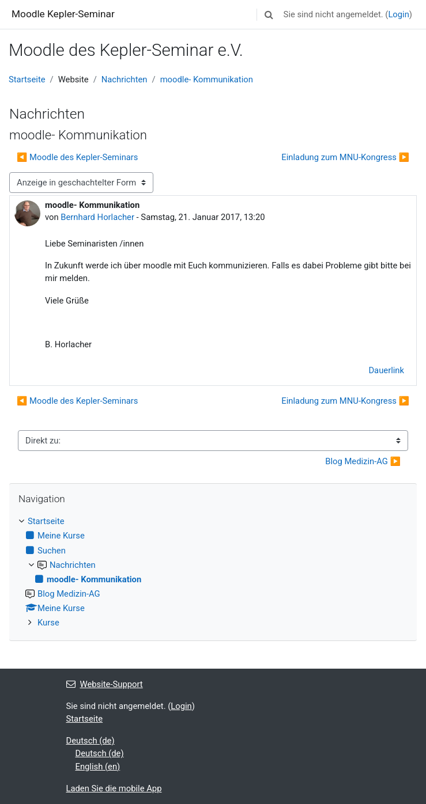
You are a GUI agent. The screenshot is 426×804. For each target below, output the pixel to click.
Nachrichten (124, 79)
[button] (269, 14)
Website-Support (104, 684)
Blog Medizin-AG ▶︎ (363, 461)
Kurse (48, 622)
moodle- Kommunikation (206, 79)
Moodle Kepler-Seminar (63, 14)
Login (398, 14)
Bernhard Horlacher (97, 217)
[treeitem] (213, 572)
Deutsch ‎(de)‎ (90, 740)
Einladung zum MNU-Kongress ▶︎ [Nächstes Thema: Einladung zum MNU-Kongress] (345, 157)
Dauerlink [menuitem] (386, 370)
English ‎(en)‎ (98, 766)
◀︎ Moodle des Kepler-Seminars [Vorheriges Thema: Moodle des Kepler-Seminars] (77, 157)
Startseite (27, 79)
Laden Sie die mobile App (114, 788)
